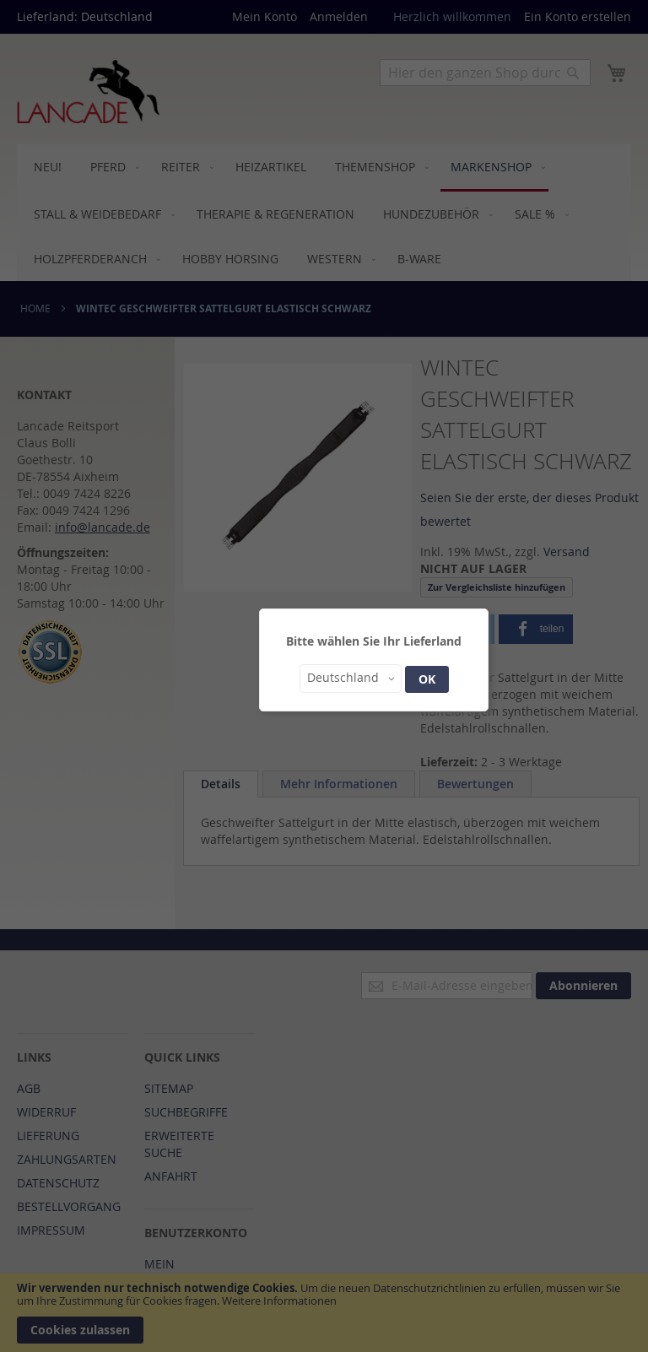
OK (426, 679)
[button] (351, 678)
